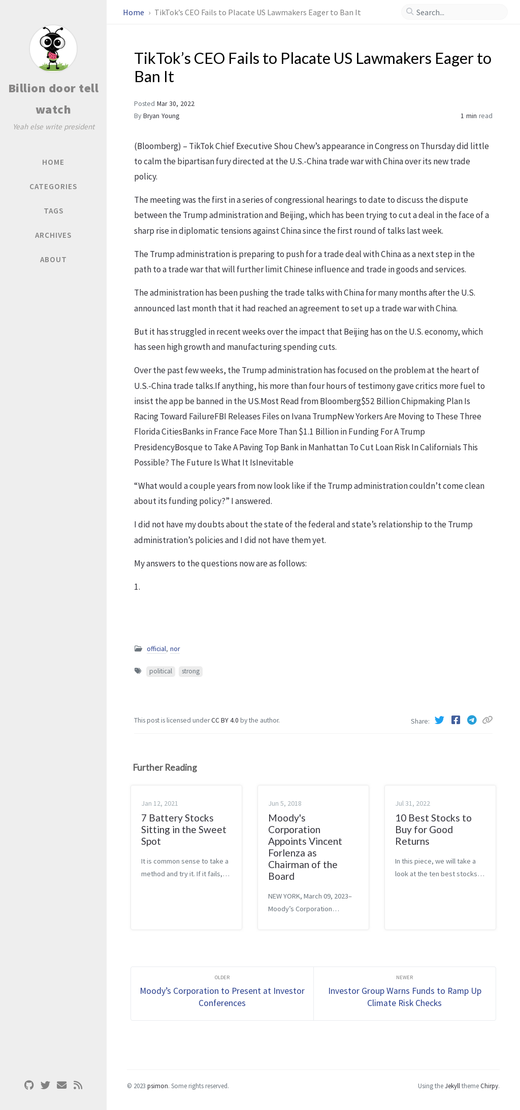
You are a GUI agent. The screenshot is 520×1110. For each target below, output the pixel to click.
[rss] (78, 1085)
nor (175, 648)
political (160, 671)
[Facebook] (456, 720)
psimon (157, 1086)
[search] (458, 12)
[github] (29, 1085)
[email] (61, 1085)
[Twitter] (440, 720)
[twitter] (45, 1085)
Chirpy (489, 1086)
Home (134, 12)
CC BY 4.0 (225, 720)
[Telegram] (473, 720)
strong (191, 671)
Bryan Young (161, 116)
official (156, 648)
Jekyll (452, 1086)
